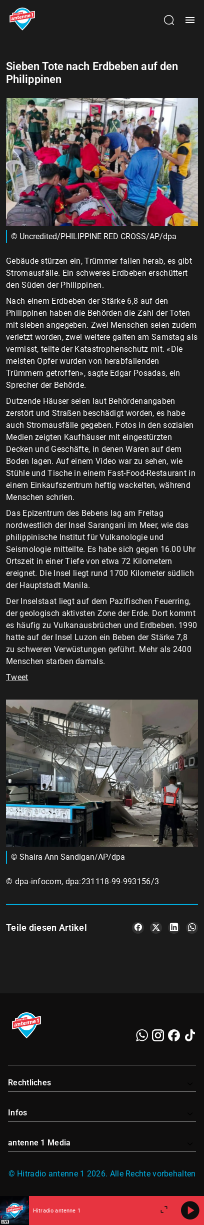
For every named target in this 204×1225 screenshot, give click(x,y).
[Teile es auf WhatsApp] (192, 928)
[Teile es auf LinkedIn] (174, 928)
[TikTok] (190, 1035)
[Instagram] (158, 1035)
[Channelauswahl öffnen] (169, 20)
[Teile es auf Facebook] (138, 928)
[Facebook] (174, 1035)
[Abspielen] (190, 1210)
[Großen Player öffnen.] (164, 1210)
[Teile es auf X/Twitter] (156, 928)
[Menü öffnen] (190, 20)
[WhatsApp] (142, 1035)
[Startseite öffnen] (22, 20)
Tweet (17, 677)
